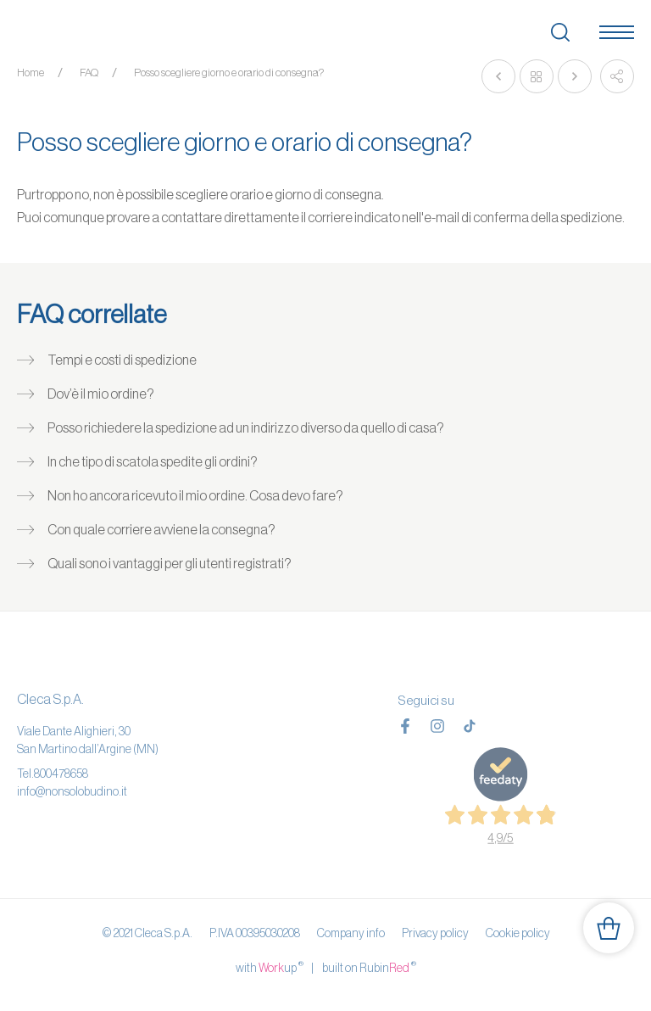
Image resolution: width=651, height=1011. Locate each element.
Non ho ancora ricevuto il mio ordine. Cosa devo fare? (195, 495)
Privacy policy (435, 933)
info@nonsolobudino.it (72, 791)
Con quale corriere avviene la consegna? (161, 529)
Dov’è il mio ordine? (100, 393)
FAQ (89, 72)
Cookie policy (518, 933)
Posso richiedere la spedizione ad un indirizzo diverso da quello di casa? (245, 427)
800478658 (61, 773)
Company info (351, 933)
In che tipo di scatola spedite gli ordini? (152, 461)
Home (30, 72)
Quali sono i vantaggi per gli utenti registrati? (169, 563)
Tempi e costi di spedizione (122, 359)
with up (269, 967)
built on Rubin (369, 967)
